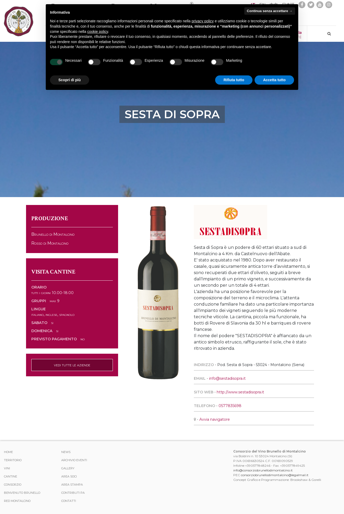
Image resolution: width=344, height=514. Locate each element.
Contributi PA (73, 493)
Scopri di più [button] (69, 80)
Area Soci (69, 476)
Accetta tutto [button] (274, 80)
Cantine (10, 476)
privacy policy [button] (203, 21)
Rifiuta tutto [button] (234, 80)
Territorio (13, 460)
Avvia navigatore (214, 419)
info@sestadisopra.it (227, 378)
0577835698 (230, 405)
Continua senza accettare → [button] (269, 11)
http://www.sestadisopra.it (240, 392)
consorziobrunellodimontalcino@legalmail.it (274, 475)
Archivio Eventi (74, 460)
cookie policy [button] (97, 31)
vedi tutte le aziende (72, 364)
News (65, 452)
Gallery (67, 468)
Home (8, 452)
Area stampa (72, 484)
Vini (7, 468)
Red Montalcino (17, 501)
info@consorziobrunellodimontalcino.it (263, 470)
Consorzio (12, 484)
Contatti (68, 501)
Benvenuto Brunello (22, 493)
